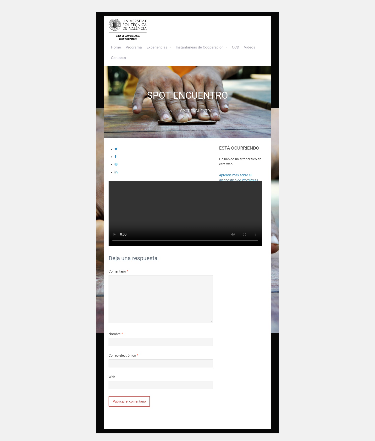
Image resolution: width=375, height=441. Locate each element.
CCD (235, 47)
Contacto (118, 58)
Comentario (118, 271)
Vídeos (249, 47)
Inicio (166, 111)
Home (116, 47)
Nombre (116, 334)
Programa (134, 47)
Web (112, 377)
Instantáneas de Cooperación (200, 47)
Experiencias (157, 47)
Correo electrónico (123, 355)
